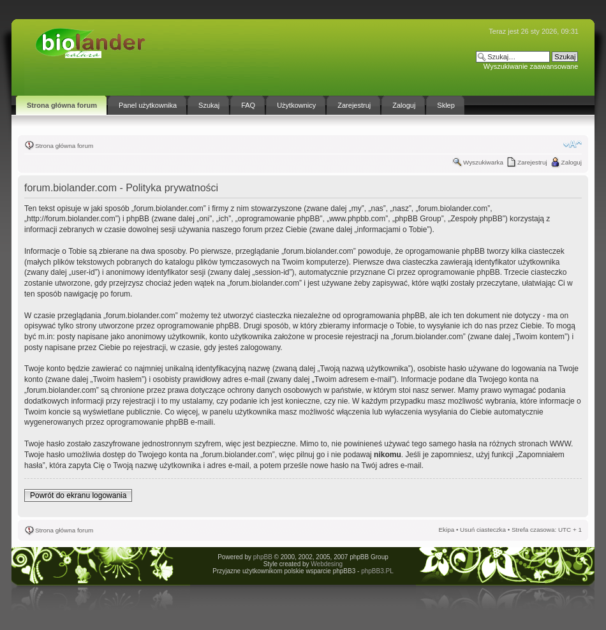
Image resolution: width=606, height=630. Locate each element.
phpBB (262, 556)
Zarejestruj (532, 162)
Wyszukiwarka (483, 162)
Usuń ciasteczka (483, 529)
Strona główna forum (64, 145)
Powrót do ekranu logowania (78, 495)
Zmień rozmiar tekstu (572, 144)
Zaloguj (571, 162)
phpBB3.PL (377, 571)
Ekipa (446, 529)
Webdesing (327, 564)
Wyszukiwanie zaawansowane (531, 66)
